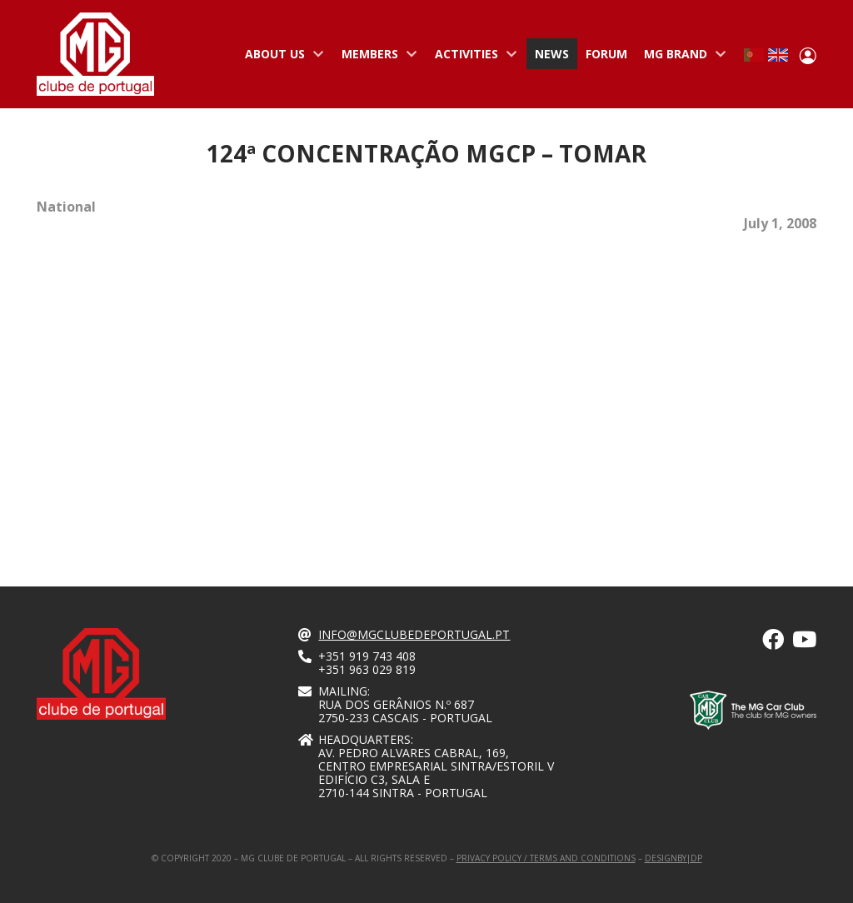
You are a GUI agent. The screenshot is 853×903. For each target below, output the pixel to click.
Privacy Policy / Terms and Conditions (546, 858)
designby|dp (673, 858)
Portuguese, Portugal (754, 55)
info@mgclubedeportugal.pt (414, 634)
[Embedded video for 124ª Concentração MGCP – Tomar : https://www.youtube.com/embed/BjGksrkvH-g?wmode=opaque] (224, 388)
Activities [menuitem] (472, 57)
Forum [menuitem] (606, 54)
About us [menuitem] (281, 57)
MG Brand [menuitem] (681, 57)
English (778, 55)
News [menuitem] (552, 54)
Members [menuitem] (375, 57)
